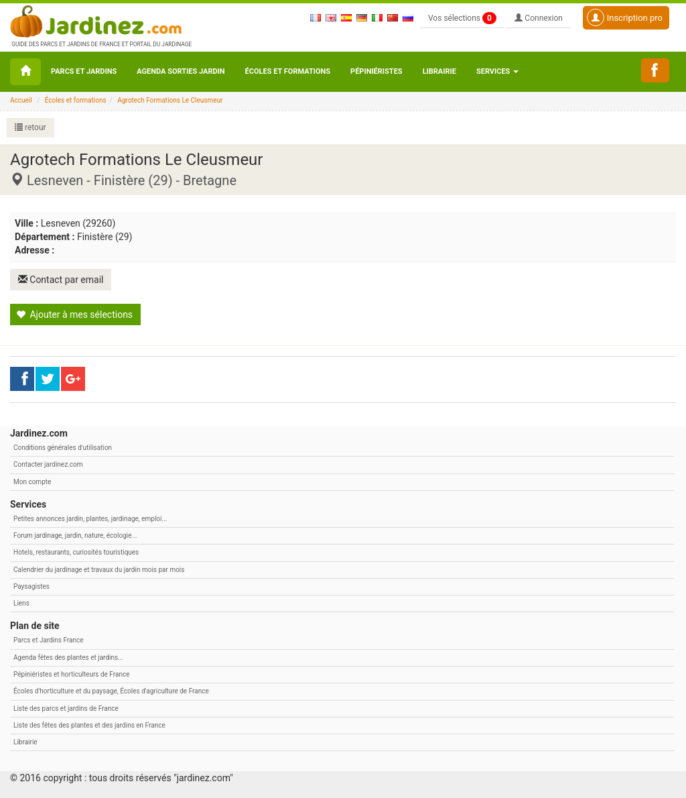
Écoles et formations (287, 71)
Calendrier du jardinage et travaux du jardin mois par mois (98, 569)
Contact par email (61, 279)
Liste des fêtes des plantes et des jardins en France (89, 725)
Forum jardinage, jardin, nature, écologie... (75, 535)
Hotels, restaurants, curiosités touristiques (76, 552)
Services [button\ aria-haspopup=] (497, 71)
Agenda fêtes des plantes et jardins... (68, 657)
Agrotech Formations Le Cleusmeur (169, 100)
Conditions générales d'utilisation (62, 447)
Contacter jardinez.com (47, 464)
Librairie (439, 71)
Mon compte (32, 481)
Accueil (21, 100)
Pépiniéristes (376, 71)
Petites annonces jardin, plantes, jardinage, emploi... (90, 518)
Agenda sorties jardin (180, 71)
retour (30, 127)
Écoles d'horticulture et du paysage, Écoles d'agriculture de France (111, 691)
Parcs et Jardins (84, 71)
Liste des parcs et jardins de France (66, 707)
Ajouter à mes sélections (74, 314)
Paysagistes (31, 586)
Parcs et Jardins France (48, 640)
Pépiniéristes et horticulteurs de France (71, 674)
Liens (21, 603)
